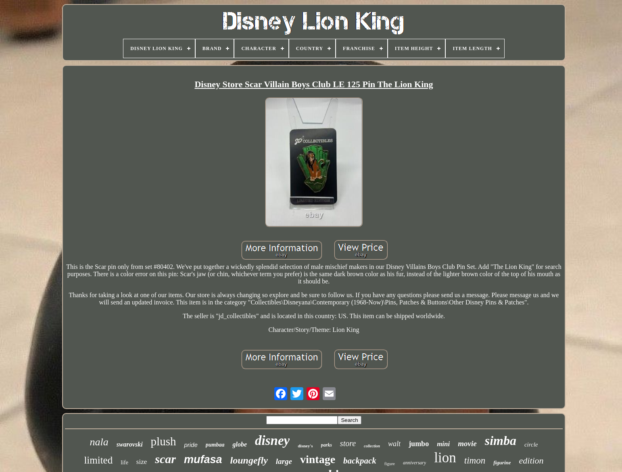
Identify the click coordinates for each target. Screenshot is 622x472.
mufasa (203, 459)
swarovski (130, 444)
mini (443, 444)
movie (467, 443)
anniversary (414, 463)
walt (394, 444)
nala (99, 442)
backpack (359, 461)
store (348, 443)
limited (98, 460)
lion (445, 458)
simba (500, 440)
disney (272, 440)
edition (531, 460)
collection (372, 446)
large (284, 461)
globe (239, 444)
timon (474, 460)
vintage (317, 459)
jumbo (419, 444)
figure (389, 463)
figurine (502, 462)
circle (531, 444)
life (124, 462)
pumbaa (215, 445)
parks (326, 445)
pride (190, 444)
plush (163, 441)
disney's (305, 445)
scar (165, 459)
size (141, 462)
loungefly (249, 460)
